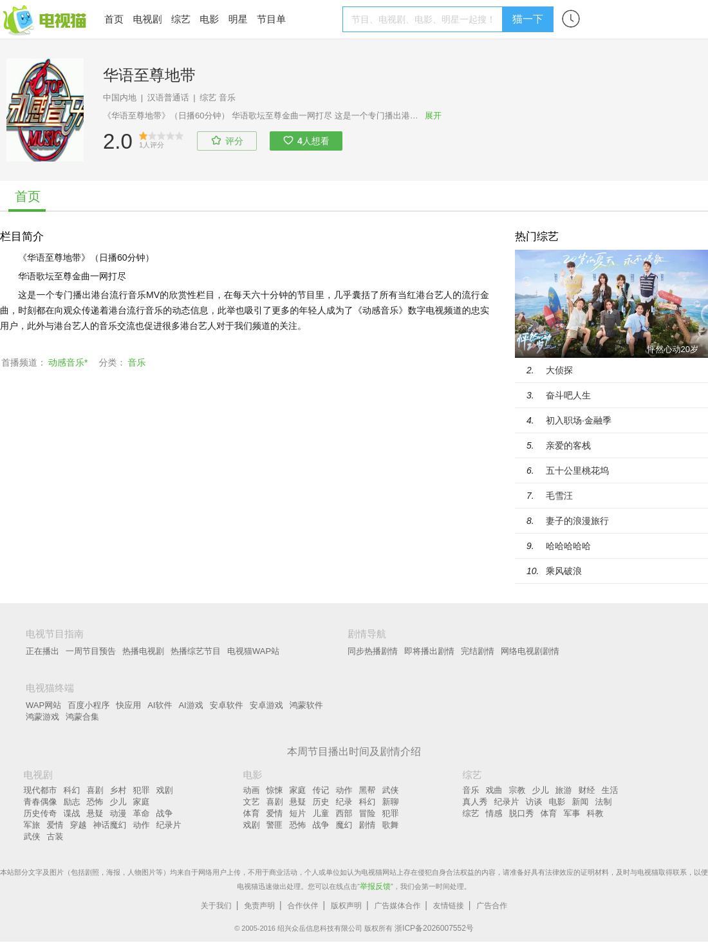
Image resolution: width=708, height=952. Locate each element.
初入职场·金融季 (578, 420)
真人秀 (475, 802)
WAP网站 (43, 705)
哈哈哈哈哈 (568, 546)
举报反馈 (375, 886)
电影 (209, 19)
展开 (433, 115)
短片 (298, 813)
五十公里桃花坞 (577, 470)
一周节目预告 (91, 651)
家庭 (141, 802)
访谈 (534, 802)
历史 (321, 802)
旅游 (563, 790)
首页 (114, 19)
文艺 (251, 802)
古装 (55, 836)
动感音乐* (68, 362)
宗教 (517, 790)
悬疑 (95, 813)
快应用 (128, 705)
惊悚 (274, 790)
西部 (344, 813)
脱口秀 (521, 813)
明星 (238, 19)
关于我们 (216, 905)
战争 (164, 813)
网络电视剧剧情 (530, 651)
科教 (595, 813)
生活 (610, 790)
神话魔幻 (110, 825)
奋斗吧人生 (568, 395)
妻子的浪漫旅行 (577, 521)
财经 (587, 790)
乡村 (118, 790)
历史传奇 (40, 813)
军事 (572, 813)
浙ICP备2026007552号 (434, 928)
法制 (603, 802)
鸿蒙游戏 (42, 717)
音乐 (227, 97)
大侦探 (559, 370)
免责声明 (259, 905)
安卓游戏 (266, 705)
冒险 (367, 813)
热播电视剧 (143, 651)
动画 (251, 790)
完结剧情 (477, 651)
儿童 (321, 813)
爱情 (55, 825)
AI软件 (159, 705)
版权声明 (346, 905)
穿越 (78, 825)
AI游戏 (190, 705)
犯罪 (141, 790)
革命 (141, 813)
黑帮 (367, 790)
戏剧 (164, 790)
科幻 (72, 790)
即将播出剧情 (429, 651)
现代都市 (40, 790)
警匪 (274, 825)
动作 (141, 825)
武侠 (32, 836)
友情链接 (448, 905)
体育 (251, 813)
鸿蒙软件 (306, 705)
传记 (321, 790)
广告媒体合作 (397, 905)
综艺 (181, 19)
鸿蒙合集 (82, 717)
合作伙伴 (303, 905)
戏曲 (494, 790)
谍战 (72, 813)
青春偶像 (40, 802)
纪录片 (169, 825)
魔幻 (344, 825)
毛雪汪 (559, 495)
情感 (494, 813)
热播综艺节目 (196, 651)
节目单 (271, 19)
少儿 (118, 802)
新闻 (580, 802)
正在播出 (42, 651)
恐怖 (95, 802)
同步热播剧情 (373, 651)
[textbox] (424, 19)
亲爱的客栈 (568, 445)
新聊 (390, 802)
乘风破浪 (564, 571)
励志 (72, 802)
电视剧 (147, 19)
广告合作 (491, 905)
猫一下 (527, 19)
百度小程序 (88, 705)
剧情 (367, 825)
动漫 (118, 813)
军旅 (32, 825)
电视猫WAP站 (253, 651)
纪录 (344, 802)
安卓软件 (226, 705)
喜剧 (95, 790)
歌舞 (390, 825)
